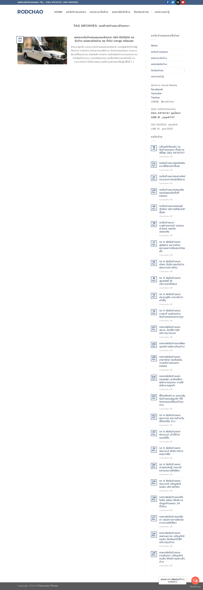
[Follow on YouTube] (183, 2)
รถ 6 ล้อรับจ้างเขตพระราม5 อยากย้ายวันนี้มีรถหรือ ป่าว (171, 418)
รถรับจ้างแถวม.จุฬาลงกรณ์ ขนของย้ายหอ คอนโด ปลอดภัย (171, 227)
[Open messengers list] (195, 581)
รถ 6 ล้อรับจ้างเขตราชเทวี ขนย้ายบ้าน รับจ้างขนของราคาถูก (171, 313)
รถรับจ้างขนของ (76, 12)
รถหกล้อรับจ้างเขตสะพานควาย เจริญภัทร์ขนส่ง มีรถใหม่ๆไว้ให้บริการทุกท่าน (171, 538)
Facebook (157, 89)
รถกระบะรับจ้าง (99, 12)
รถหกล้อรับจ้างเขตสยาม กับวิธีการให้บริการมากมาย (169, 330)
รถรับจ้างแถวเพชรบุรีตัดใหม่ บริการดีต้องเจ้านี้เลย (172, 209)
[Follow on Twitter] (172, 2)
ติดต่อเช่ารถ (142, 12)
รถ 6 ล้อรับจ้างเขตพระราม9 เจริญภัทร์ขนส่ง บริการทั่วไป (170, 484)
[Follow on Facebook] (167, 2)
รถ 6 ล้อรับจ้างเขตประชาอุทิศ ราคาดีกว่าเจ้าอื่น (171, 297)
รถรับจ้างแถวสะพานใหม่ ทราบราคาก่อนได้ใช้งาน (172, 178)
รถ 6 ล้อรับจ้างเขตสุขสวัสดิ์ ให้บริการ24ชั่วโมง (169, 281)
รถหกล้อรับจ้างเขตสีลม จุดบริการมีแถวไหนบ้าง (172, 345)
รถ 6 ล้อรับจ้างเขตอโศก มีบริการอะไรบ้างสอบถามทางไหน (171, 264)
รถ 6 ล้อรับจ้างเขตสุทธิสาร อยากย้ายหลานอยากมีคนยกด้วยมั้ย (172, 247)
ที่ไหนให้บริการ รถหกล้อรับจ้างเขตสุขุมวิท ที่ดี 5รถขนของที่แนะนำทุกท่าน (172, 400)
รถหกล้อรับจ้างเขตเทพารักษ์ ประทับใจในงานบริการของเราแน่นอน (170, 361)
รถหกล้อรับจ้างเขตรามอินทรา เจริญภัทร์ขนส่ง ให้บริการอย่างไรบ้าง (172, 557)
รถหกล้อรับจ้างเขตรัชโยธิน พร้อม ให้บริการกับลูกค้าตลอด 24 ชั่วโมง (171, 502)
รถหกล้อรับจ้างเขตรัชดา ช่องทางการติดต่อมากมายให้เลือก (171, 520)
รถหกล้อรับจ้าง (121, 12)
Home (58, 12)
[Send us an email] (178, 2)
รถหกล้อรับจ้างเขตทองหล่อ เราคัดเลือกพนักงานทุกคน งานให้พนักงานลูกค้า (171, 381)
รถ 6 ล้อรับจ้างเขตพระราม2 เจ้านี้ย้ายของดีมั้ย (169, 434)
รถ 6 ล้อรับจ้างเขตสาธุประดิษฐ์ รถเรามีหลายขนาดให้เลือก (170, 467)
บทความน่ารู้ (162, 12)
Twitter (155, 98)
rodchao (30, 12)
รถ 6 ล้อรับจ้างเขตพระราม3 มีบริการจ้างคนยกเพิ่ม (171, 451)
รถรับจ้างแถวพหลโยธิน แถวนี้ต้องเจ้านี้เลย (172, 165)
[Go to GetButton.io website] (195, 587)
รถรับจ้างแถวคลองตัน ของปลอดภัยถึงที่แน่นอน (171, 193)
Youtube (156, 93)
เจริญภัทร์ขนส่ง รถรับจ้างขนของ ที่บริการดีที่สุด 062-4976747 (172, 150)
